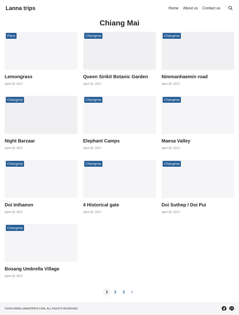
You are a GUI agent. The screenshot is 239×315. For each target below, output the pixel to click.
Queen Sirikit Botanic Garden (115, 76)
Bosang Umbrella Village (32, 268)
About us (190, 8)
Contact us (211, 8)
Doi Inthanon (19, 204)
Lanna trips (21, 8)
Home (174, 8)
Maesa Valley (176, 140)
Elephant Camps (101, 140)
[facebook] (224, 308)
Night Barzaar (20, 140)
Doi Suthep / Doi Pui (184, 204)
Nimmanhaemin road (185, 76)
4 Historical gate (101, 204)
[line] (231, 308)
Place (11, 36)
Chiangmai (93, 36)
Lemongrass (18, 76)
